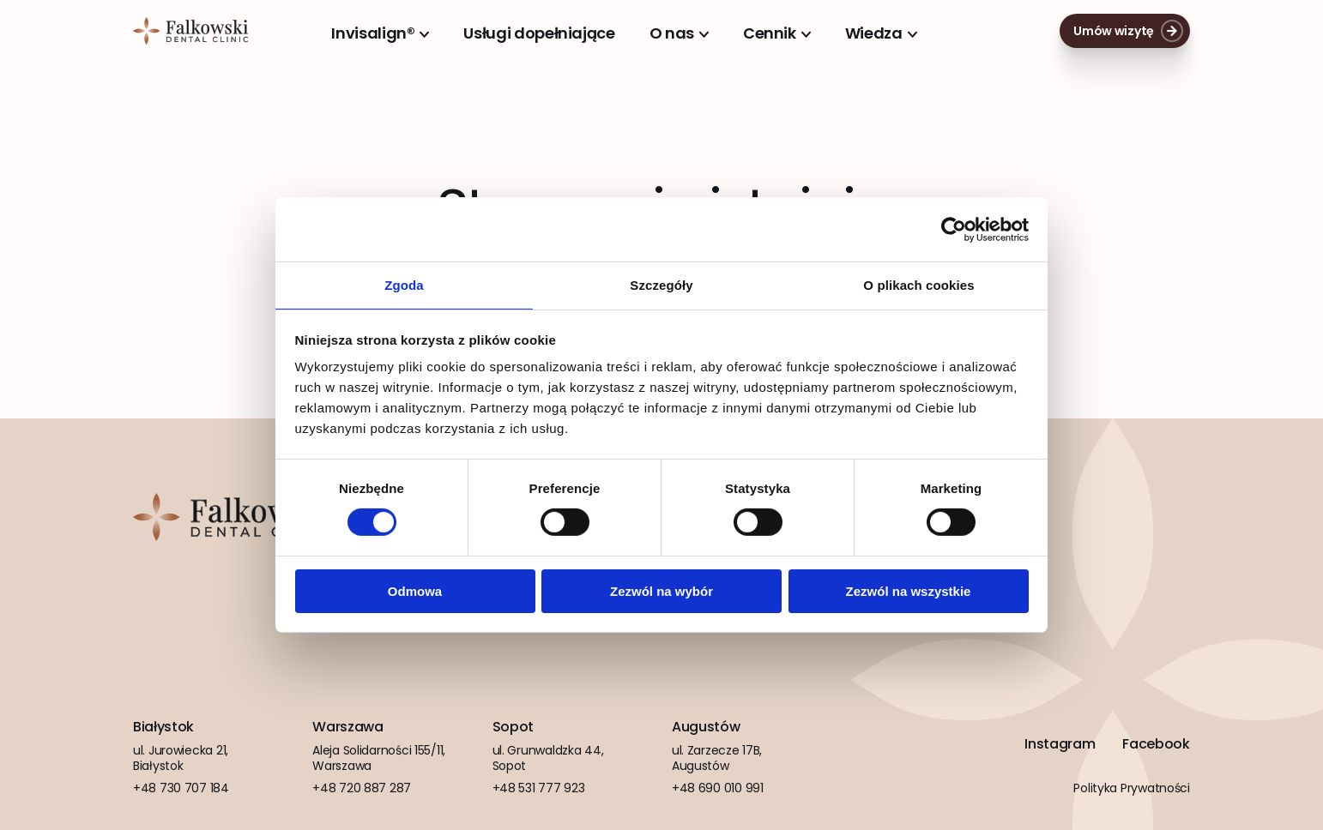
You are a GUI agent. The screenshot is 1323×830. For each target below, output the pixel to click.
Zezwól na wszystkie (908, 592)
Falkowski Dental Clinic (191, 31)
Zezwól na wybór (661, 592)
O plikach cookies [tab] (918, 284)
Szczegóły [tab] (661, 284)
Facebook (1155, 744)
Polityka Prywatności (1131, 788)
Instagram (1059, 744)
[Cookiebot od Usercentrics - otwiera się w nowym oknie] (954, 228)
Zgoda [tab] (404, 284)
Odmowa (415, 592)
